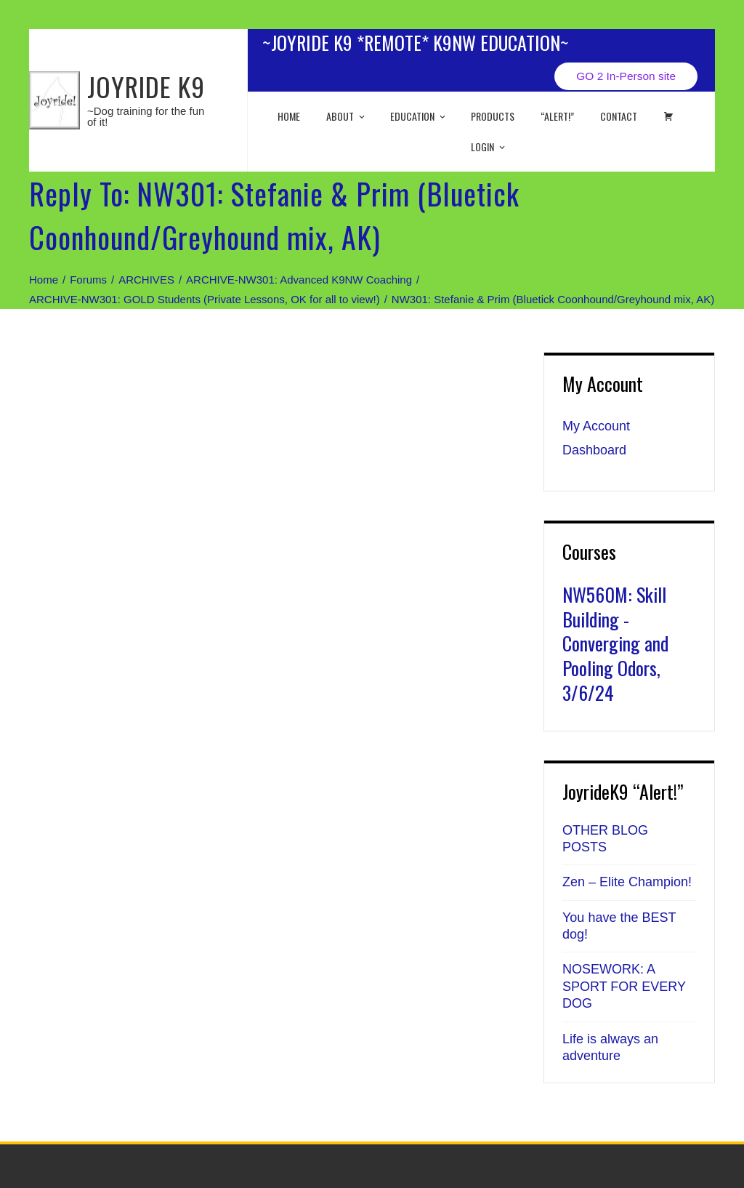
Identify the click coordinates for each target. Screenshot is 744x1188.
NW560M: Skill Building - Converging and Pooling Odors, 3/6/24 (615, 643)
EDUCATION (419, 116)
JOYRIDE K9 (146, 86)
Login (489, 146)
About (346, 116)
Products (492, 116)
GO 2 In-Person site (626, 76)
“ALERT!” (557, 116)
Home (289, 116)
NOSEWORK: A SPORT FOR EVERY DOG (624, 986)
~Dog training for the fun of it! (145, 116)
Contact (618, 116)
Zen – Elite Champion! (627, 882)
